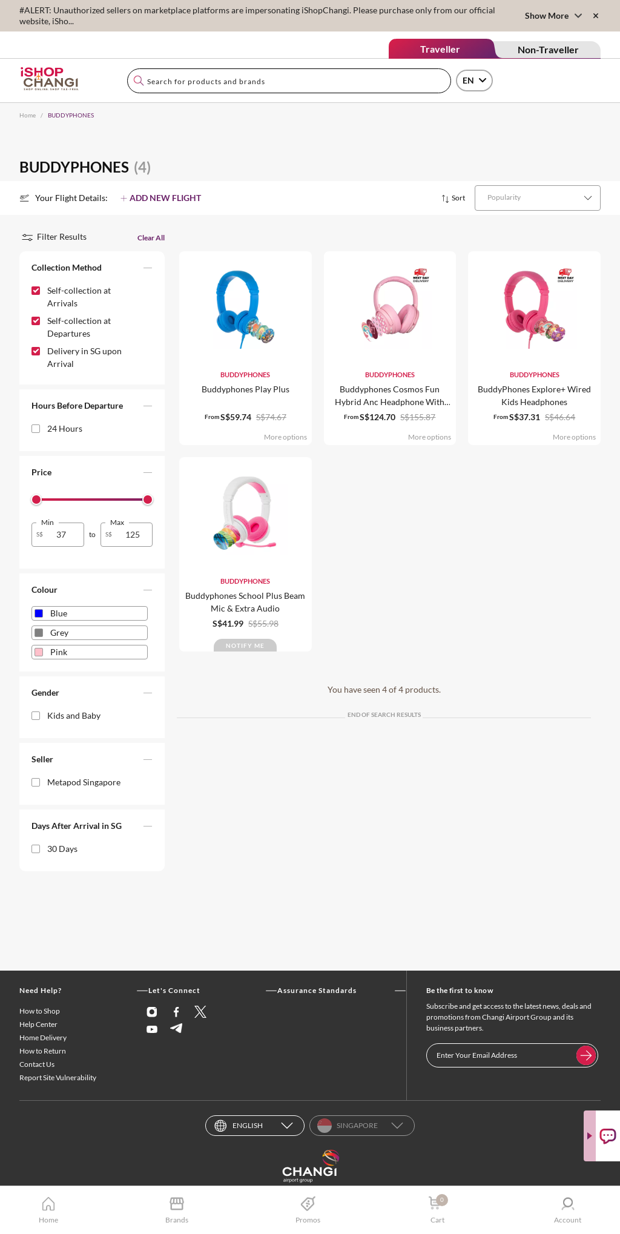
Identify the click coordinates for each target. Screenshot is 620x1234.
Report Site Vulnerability (57, 1077)
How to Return (42, 1050)
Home (27, 115)
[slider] (36, 499)
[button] (92, 270)
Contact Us (36, 1064)
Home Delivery (43, 1037)
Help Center (38, 1024)
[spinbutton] (65, 534)
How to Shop (39, 1010)
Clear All (151, 237)
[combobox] (289, 80)
